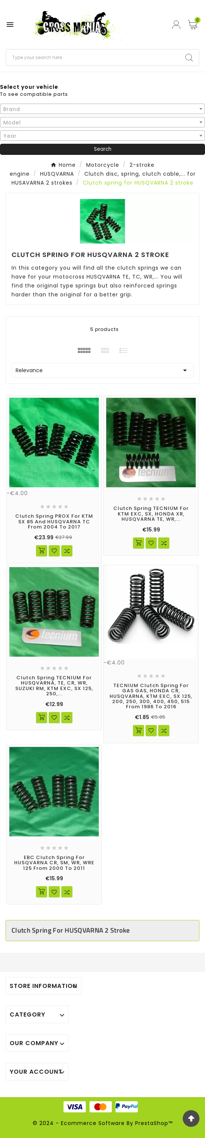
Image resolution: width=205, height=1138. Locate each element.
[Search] (92, 57)
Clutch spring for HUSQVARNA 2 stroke (71, 930)
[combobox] (102, 109)
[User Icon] (177, 24)
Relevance (102, 370)
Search (102, 149)
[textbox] (102, 109)
